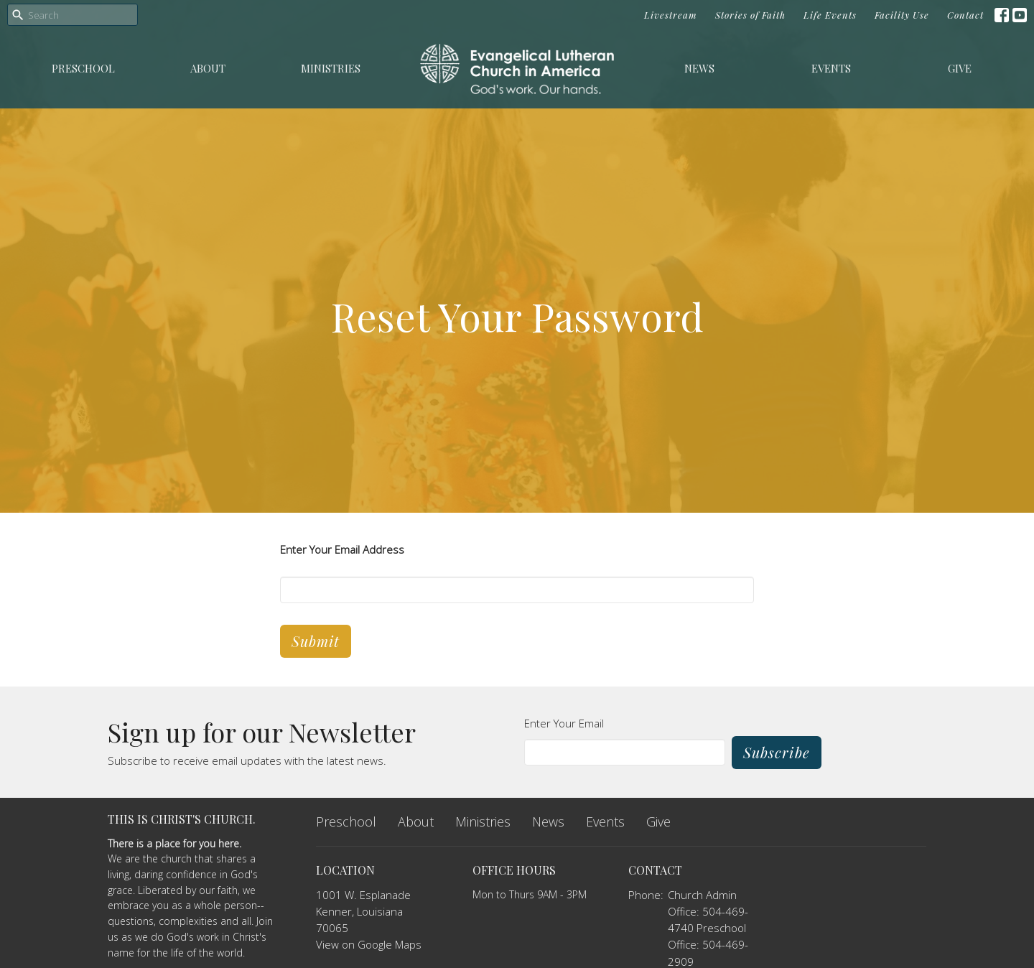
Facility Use (902, 15)
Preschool (83, 68)
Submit (316, 641)
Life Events (830, 15)
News (699, 68)
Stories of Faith (750, 15)
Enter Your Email (564, 723)
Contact (965, 15)
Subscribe (776, 752)
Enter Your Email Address (342, 549)
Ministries (330, 68)
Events (831, 68)
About (207, 68)
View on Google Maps (368, 944)
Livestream (670, 15)
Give (960, 68)
